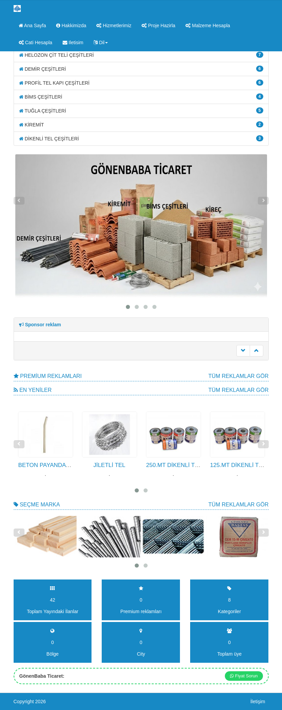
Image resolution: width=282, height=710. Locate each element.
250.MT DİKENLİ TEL (174, 465)
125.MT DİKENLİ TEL (238, 465)
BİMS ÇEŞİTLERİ (141, 96)
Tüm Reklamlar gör (239, 376)
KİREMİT (141, 124)
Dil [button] (101, 42)
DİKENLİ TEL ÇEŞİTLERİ (141, 138)
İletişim (257, 701)
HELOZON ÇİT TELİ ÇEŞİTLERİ (141, 55)
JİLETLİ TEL (109, 465)
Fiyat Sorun (244, 675)
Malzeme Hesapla (207, 25)
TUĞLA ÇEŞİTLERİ (141, 110)
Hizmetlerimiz (113, 25)
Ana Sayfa (32, 25)
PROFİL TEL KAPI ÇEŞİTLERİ (141, 83)
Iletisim (73, 42)
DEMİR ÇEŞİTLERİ (141, 69)
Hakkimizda (71, 25)
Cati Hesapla (35, 42)
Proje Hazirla (158, 25)
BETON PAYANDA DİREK (51, 465)
